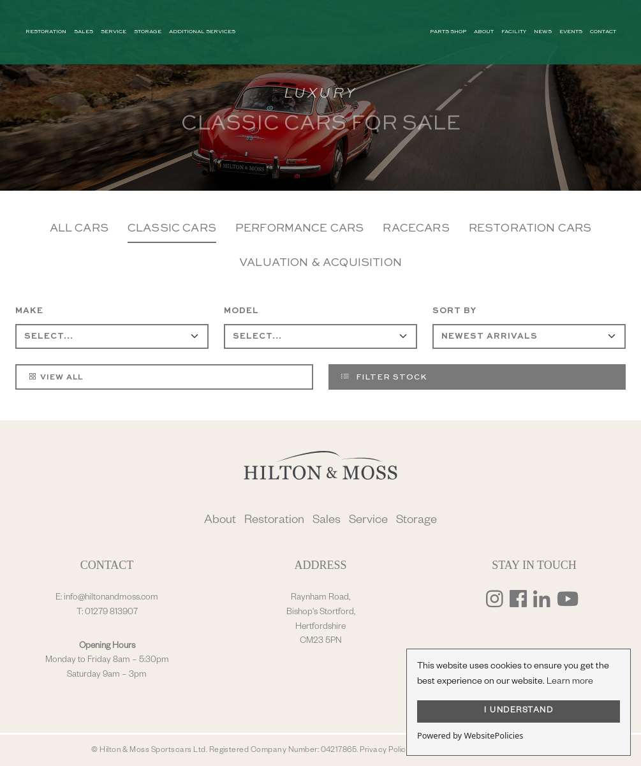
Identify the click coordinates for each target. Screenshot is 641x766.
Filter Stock (384, 376)
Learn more (570, 682)
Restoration (274, 521)
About (220, 521)
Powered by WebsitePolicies (470, 735)
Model (241, 311)
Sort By (454, 311)
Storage (416, 521)
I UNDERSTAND (518, 711)
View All (55, 376)
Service (368, 521)
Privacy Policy (385, 750)
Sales (327, 521)
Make (29, 311)
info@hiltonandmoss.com (111, 598)
